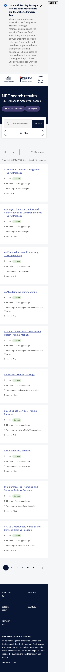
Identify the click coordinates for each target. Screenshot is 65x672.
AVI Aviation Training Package (19, 374)
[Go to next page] (42, 567)
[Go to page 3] (17, 567)
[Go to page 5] (28, 567)
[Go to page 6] (33, 567)
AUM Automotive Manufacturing (20, 292)
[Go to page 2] (11, 567)
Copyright (31, 592)
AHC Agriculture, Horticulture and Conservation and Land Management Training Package (23, 212)
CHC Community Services (17, 450)
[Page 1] (6, 567)
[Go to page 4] (22, 567)
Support (32, 606)
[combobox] (21, 124)
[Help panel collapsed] (53, 3)
